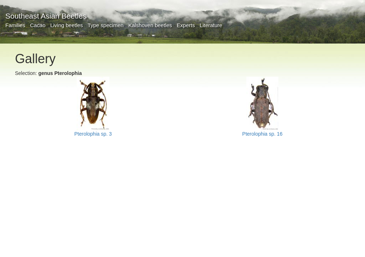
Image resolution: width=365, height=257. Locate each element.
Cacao (37, 25)
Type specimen (106, 25)
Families (15, 25)
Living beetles (66, 25)
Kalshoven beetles (150, 25)
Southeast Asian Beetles (46, 16)
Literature (211, 25)
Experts (186, 25)
